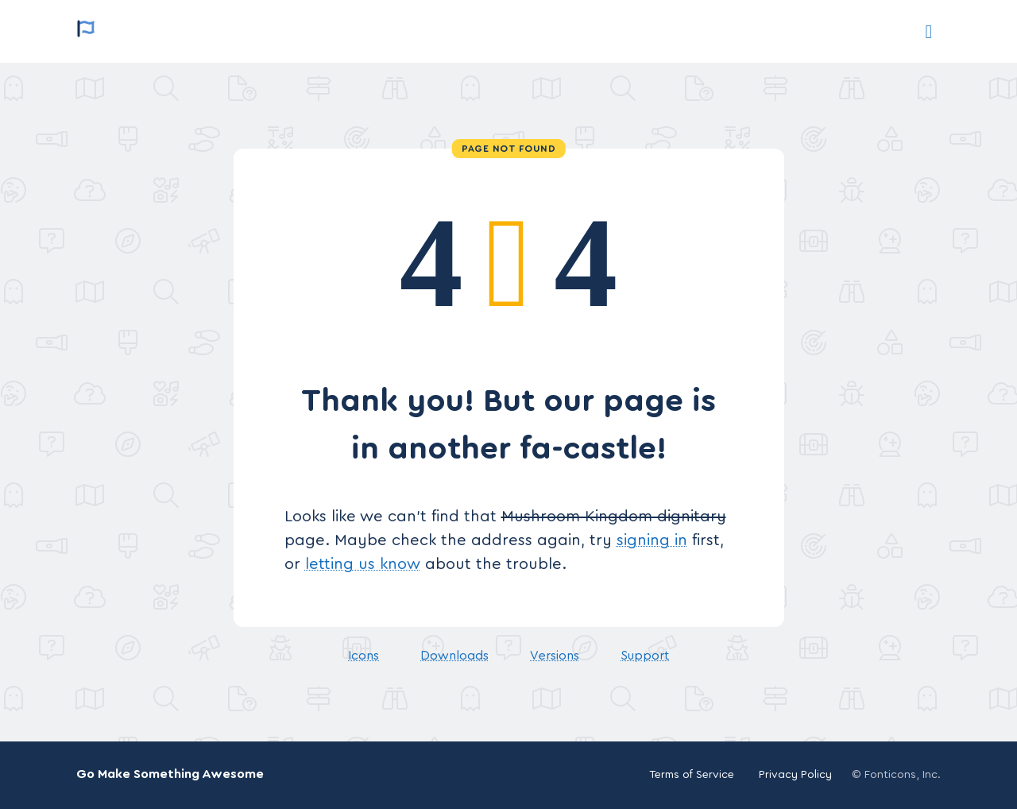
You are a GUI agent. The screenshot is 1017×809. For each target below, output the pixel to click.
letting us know (362, 564)
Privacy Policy (795, 774)
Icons (363, 655)
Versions (554, 655)
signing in (652, 540)
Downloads (454, 655)
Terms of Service (691, 774)
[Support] (928, 32)
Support (645, 655)
